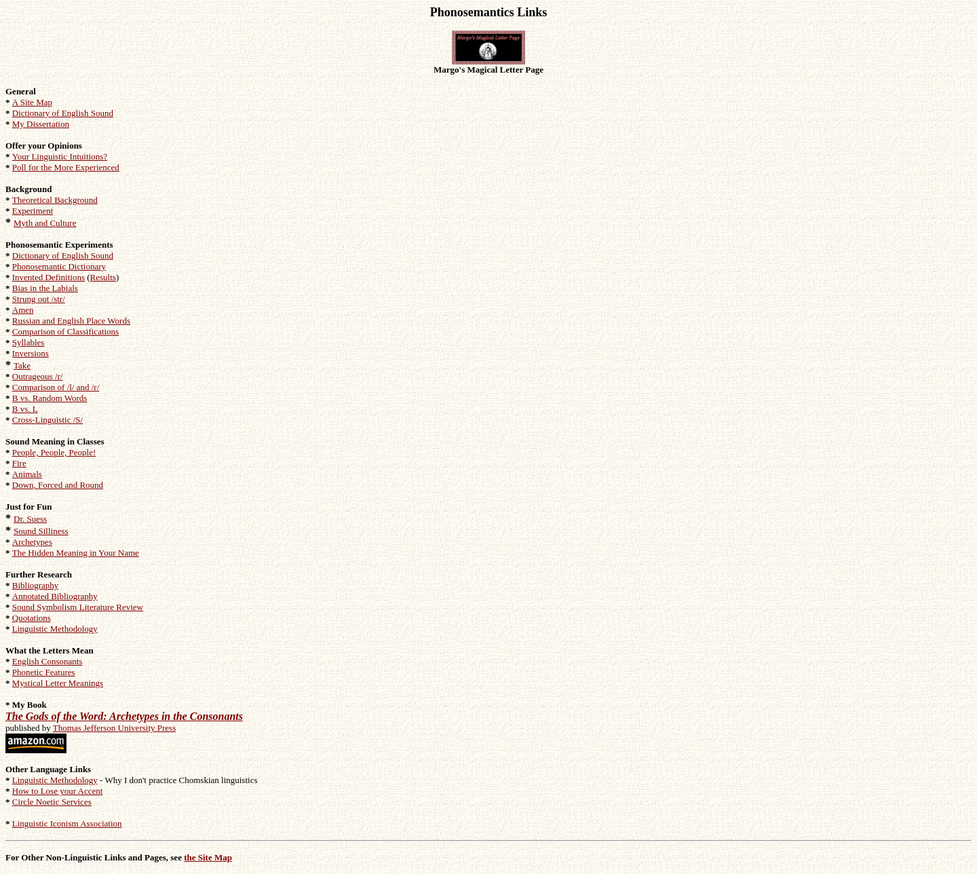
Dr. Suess (30, 519)
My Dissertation (40, 124)
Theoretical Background (55, 200)
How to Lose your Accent (57, 791)
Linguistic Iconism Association (67, 823)
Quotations (31, 618)
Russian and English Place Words (71, 321)
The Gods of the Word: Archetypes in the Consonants (124, 716)
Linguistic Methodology (55, 629)
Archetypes (32, 542)
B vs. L (25, 409)
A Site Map (32, 102)
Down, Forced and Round (57, 485)
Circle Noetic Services (52, 802)
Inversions (30, 353)
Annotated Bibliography (55, 596)
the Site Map (208, 857)
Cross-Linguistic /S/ (47, 420)
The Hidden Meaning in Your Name (75, 553)
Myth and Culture (45, 223)
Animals (27, 474)
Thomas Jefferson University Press (114, 728)
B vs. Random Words (50, 398)
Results (103, 277)
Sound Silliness (41, 531)
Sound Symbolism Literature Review (77, 607)
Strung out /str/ (38, 299)
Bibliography (35, 585)
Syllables (28, 342)
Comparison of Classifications (65, 331)
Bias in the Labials (45, 288)
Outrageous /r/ (37, 376)
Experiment (33, 211)
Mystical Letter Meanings (57, 683)
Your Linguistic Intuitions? (59, 156)
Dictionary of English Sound (62, 113)
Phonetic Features (43, 672)
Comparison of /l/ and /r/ (56, 387)
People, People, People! (54, 452)
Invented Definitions (48, 277)
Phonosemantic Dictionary (59, 266)
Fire (19, 463)
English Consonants (47, 661)
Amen (23, 310)
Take (22, 365)
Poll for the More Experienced (65, 167)
